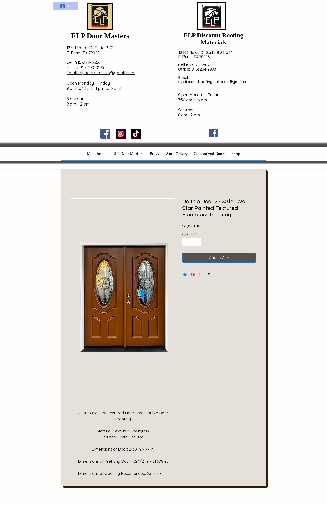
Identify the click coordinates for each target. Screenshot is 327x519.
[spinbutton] (192, 242)
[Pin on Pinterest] (192, 274)
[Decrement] (185, 242)
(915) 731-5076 (198, 65)
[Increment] (198, 242)
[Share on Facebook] (184, 274)
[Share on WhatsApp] (200, 274)
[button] (258, 18)
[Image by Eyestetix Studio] (121, 134)
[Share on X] (208, 274)
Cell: (181, 65)
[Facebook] (105, 134)
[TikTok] (136, 134)
